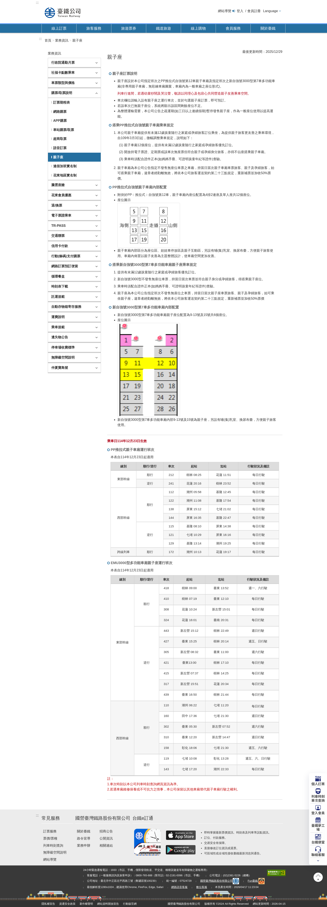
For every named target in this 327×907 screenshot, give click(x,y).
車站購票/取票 (63, 130)
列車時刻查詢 (53, 845)
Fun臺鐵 (256, 880)
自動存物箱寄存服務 (66, 306)
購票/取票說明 (61, 93)
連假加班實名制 (65, 166)
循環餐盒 (58, 276)
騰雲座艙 (58, 185)
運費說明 (58, 317)
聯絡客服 (318, 854)
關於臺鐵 (267, 28)
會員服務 (233, 28)
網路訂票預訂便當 (64, 266)
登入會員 (318, 812)
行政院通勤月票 (63, 62)
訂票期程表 (61, 102)
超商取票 (60, 139)
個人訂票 (318, 783)
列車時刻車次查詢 (318, 798)
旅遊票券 (128, 28)
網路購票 (60, 111)
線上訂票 (59, 28)
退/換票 (56, 205)
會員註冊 (254, 11)
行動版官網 (130, 903)
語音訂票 (60, 148)
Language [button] (270, 11)
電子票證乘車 (61, 215)
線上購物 (198, 28)
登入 (240, 11)
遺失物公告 (59, 337)
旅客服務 (93, 28)
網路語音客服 (179, 887)
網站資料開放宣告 (108, 903)
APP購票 (60, 120)
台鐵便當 (318, 842)
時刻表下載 (59, 286)
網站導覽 (224, 11)
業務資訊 (61, 40)
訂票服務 (50, 831)
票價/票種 (50, 838)
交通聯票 (58, 235)
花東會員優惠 (61, 195)
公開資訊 (106, 838)
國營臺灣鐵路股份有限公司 (219, 880)
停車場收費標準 (63, 347)
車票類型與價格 (63, 83)
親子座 (77, 40)
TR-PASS (58, 225)
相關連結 (106, 845)
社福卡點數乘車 (63, 72)
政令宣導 (83, 838)
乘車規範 (58, 327)
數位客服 (201, 887)
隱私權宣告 (48, 903)
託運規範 (58, 296)
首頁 (48, 40)
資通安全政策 (67, 903)
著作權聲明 (86, 903)
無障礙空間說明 (63, 357)
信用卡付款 (59, 246)
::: (37, 2)
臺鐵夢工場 (318, 827)
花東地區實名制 (65, 175)
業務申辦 (83, 845)
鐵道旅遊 (163, 28)
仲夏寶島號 (59, 367)
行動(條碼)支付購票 (65, 256)
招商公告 (106, 831)
